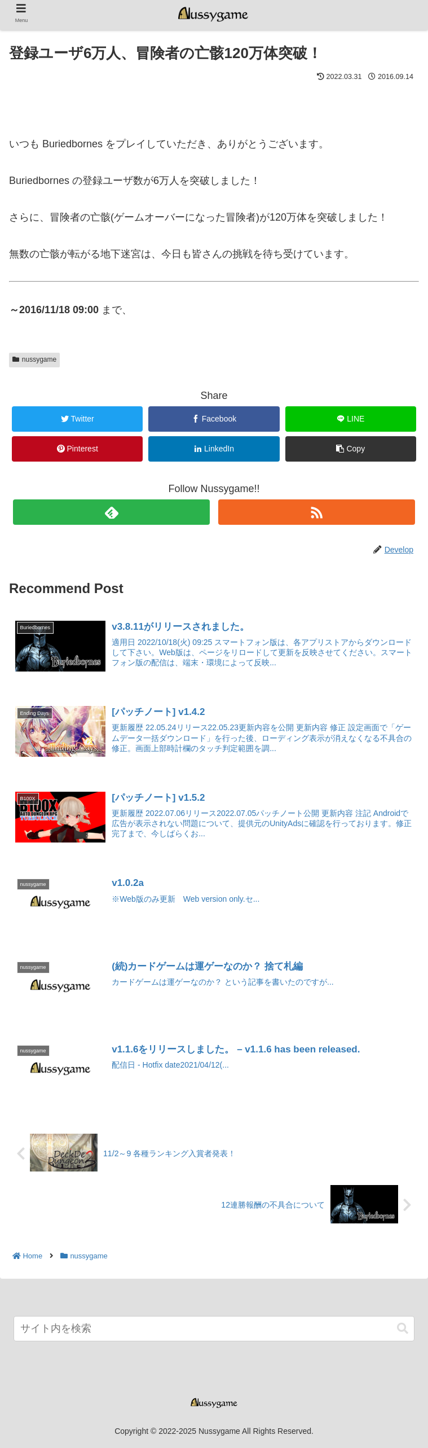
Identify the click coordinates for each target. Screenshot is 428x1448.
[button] (402, 1329)
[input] (214, 1329)
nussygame (34, 359)
